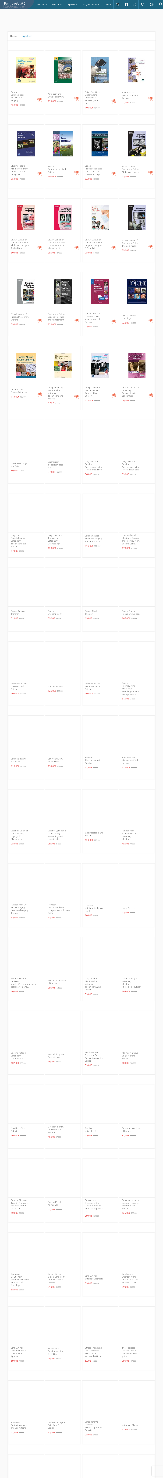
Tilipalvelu (72, 4)
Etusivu (13, 35)
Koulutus (57, 4)
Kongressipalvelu (91, 4)
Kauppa (108, 4)
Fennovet (42, 4)
